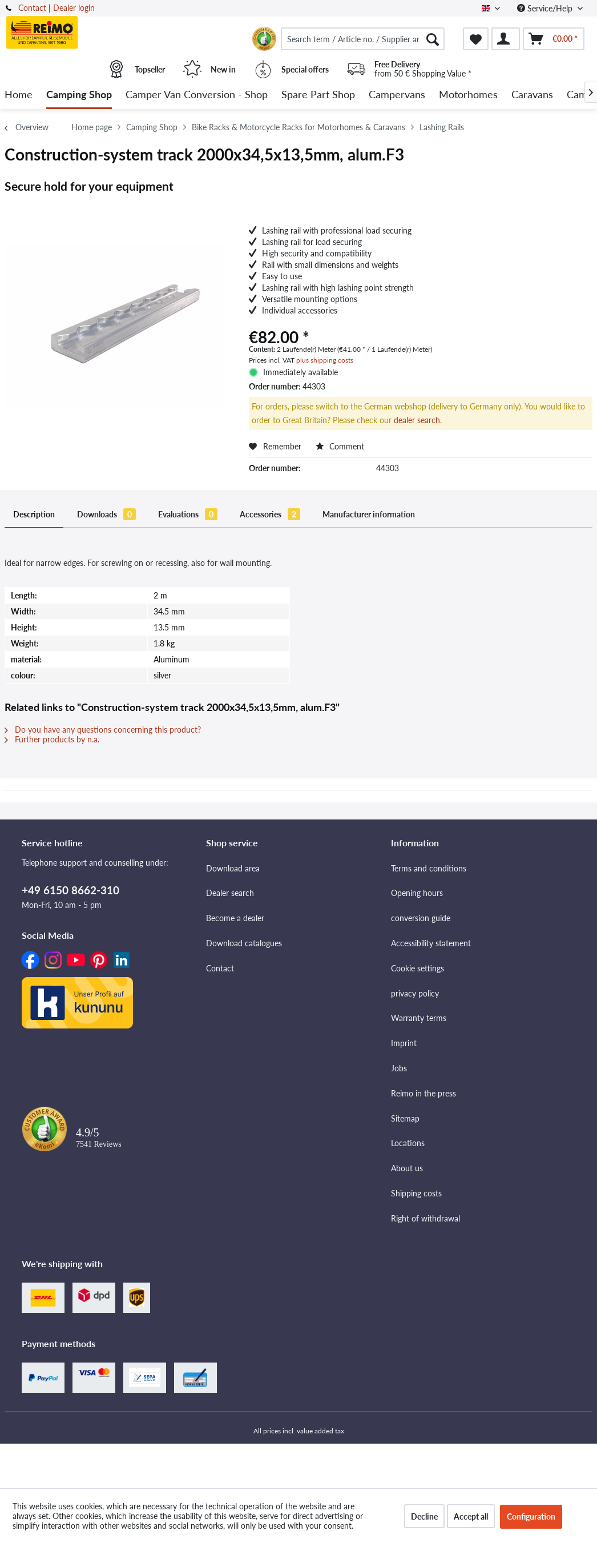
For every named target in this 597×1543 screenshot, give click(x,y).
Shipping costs (416, 1193)
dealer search (417, 420)
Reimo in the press (423, 1093)
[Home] (19, 95)
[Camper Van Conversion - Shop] (197, 95)
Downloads (106, 514)
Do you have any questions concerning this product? (103, 729)
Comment (340, 446)
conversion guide (420, 918)
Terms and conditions (428, 868)
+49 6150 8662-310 (70, 890)
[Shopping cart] (553, 38)
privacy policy (415, 993)
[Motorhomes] (468, 95)
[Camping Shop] (79, 95)
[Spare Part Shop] (318, 95)
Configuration (531, 1516)
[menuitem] (363, 38)
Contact (32, 8)
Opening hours (417, 893)
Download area (233, 868)
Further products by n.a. (52, 739)
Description (34, 514)
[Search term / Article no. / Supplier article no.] (363, 38)
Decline (424, 1516)
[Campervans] (397, 95)
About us (407, 1168)
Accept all (471, 1516)
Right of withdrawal (425, 1218)
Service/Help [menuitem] (546, 8)
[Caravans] (532, 95)
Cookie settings (417, 968)
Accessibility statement (431, 943)
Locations (408, 1143)
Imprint (404, 1043)
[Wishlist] (476, 38)
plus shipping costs (324, 360)
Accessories (270, 514)
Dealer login (74, 8)
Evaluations (187, 514)
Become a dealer (235, 918)
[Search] (433, 38)
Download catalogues (244, 943)
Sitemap (405, 1118)
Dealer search (230, 893)
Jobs (399, 1068)
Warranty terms (418, 1018)
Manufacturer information (368, 514)
